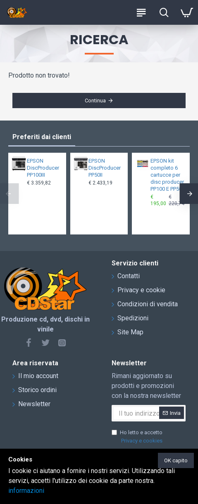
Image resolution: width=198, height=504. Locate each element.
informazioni (26, 491)
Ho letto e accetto (138, 437)
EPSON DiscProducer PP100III (43, 168)
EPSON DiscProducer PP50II (104, 168)
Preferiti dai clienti (41, 137)
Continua (95, 100)
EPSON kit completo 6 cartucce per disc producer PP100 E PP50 (167, 175)
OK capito (176, 460)
